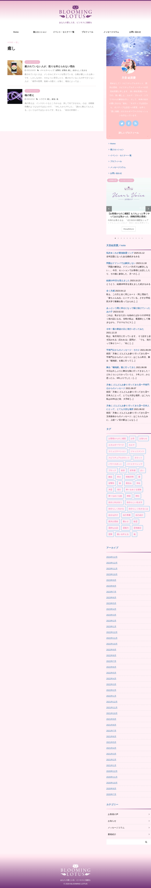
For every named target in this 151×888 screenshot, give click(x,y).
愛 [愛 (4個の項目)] (139, 477)
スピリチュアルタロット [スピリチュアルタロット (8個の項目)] (119, 458)
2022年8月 (111, 655)
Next (148, 208)
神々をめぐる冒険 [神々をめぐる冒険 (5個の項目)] (133, 489)
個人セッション (40, 32)
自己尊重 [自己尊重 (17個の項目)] (127, 515)
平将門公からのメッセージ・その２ (123, 350)
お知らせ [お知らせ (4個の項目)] (143, 438)
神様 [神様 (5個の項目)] (129, 496)
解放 (53, 99)
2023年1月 (111, 626)
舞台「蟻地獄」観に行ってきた (121, 367)
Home (16, 32)
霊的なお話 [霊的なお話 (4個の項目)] (113, 528)
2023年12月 (111, 563)
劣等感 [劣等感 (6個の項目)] (133, 470)
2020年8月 (111, 788)
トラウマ (42, 99)
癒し (70, 70)
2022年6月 (111, 667)
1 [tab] (115, 238)
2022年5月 (111, 673)
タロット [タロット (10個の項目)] (138, 458)
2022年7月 (111, 661)
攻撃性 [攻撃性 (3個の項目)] (111, 483)
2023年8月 (111, 586)
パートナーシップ (47, 70)
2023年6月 (111, 597)
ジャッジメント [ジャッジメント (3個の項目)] (137, 451)
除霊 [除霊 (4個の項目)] (135, 521)
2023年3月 (111, 615)
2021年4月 (111, 748)
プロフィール (87, 32)
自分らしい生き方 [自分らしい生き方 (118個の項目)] (134, 502)
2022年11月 (111, 638)
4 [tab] (124, 238)
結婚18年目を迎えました (118, 280)
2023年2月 (111, 621)
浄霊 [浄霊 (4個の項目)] (110, 489)
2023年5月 (111, 603)
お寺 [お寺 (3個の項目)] (132, 438)
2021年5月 (111, 742)
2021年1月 (111, 765)
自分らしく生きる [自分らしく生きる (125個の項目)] (116, 509)
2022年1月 (111, 696)
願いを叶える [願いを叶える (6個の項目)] (123, 534)
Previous (109, 208)
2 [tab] (118, 238)
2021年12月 (111, 702)
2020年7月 (111, 794)
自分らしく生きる (80, 70)
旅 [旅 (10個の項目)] (120, 483)
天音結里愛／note (116, 245)
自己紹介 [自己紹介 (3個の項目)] (139, 515)
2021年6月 (111, 736)
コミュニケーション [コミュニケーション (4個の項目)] (117, 451)
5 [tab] (127, 238)
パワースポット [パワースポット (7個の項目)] (115, 464)
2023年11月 (111, 568)
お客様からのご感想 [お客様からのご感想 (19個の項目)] (117, 438)
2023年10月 (111, 574)
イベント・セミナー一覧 (63, 32)
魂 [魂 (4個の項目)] (135, 534)
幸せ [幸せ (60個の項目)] (119, 477)
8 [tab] (136, 238)
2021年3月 (111, 754)
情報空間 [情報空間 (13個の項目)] (130, 477)
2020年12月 (111, 771)
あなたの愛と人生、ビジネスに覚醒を (75, 880)
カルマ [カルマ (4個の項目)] (131, 445)
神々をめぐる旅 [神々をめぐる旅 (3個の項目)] (115, 496)
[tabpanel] (128, 206)
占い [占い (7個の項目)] (142, 470)
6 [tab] (130, 238)
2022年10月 (111, 644)
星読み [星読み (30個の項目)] (129, 483)
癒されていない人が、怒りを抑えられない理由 (50, 66)
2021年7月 (111, 730)
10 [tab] (142, 238)
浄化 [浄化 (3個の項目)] (138, 483)
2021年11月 (111, 707)
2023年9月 (111, 580)
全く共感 (110, 291)
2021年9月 (111, 719)
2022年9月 (111, 649)
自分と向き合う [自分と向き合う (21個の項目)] (115, 502)
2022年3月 (111, 684)
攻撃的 (64, 70)
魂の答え (29, 95)
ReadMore (128, 229)
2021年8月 (111, 725)
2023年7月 (111, 592)
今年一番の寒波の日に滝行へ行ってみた (125, 329)
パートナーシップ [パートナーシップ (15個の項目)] (134, 464)
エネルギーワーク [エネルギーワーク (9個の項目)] (116, 445)
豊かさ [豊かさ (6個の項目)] (126, 521)
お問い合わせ (135, 32)
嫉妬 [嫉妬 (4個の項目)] (110, 477)
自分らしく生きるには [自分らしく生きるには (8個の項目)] (138, 509)
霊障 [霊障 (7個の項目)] (110, 534)
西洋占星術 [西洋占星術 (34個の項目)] (113, 521)
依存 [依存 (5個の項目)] (123, 470)
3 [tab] (121, 238)
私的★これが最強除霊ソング (119, 253)
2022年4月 (111, 678)
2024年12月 (111, 557)
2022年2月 (111, 690)
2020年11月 (111, 777)
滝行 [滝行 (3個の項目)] (119, 489)
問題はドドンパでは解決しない (121, 263)
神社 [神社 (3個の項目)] (137, 496)
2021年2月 (111, 759)
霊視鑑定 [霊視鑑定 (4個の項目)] (137, 528)
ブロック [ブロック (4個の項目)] (112, 470)
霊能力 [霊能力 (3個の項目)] (126, 528)
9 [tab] (139, 238)
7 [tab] (133, 238)
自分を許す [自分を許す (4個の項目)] (113, 515)
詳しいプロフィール (129, 133)
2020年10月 (111, 783)
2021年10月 (111, 713)
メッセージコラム (111, 32)
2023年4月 (111, 609)
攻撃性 (58, 70)
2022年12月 (111, 632)
